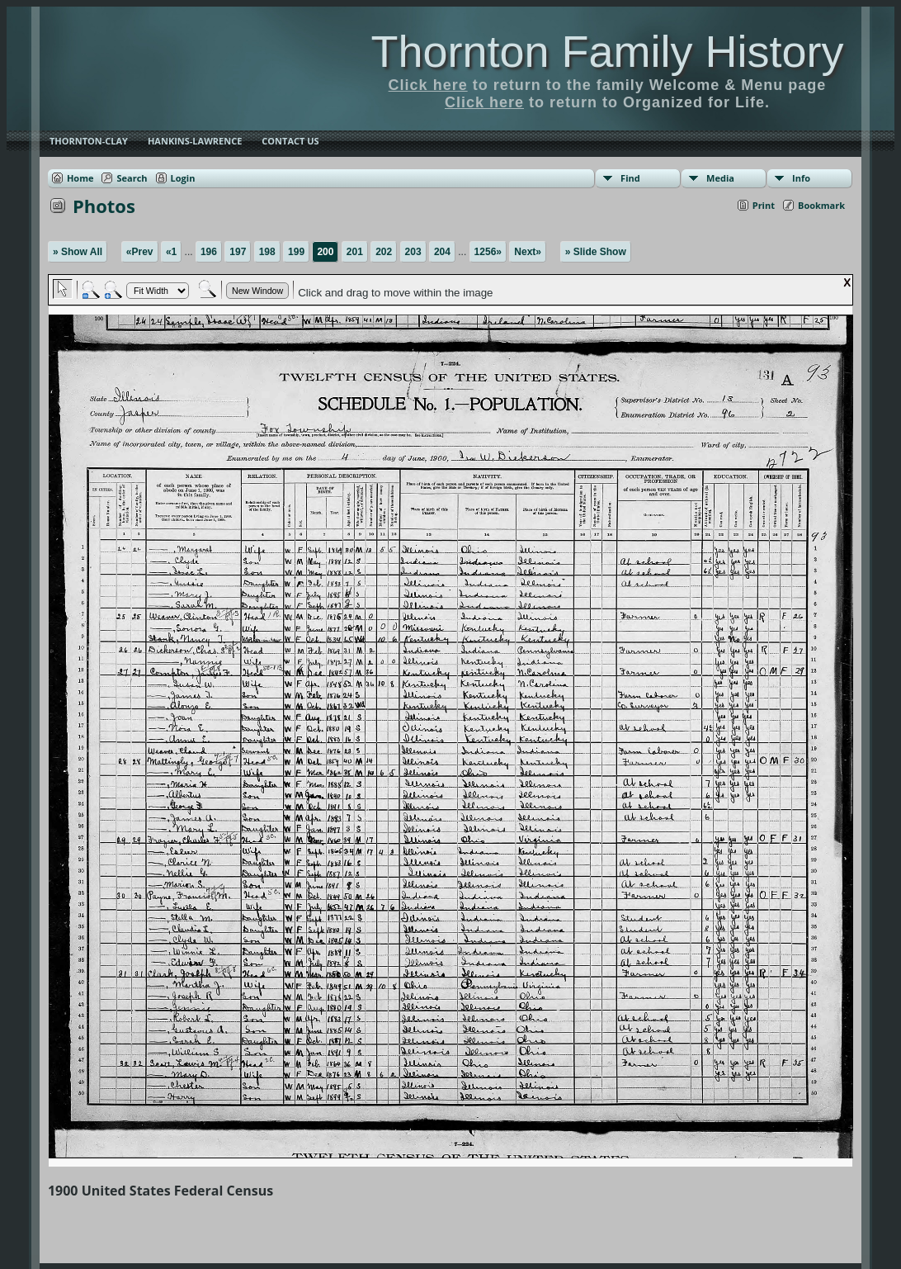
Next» (527, 252)
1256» (488, 252)
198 (267, 252)
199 (296, 252)
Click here (428, 85)
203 (413, 252)
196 (208, 252)
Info (801, 178)
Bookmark (821, 205)
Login (183, 178)
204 (442, 252)
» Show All (77, 252)
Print (763, 205)
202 (383, 252)
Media (720, 178)
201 (355, 252)
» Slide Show (595, 252)
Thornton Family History (606, 51)
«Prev (139, 252)
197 (237, 252)
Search (131, 178)
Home (80, 178)
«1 (171, 252)
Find (630, 178)
